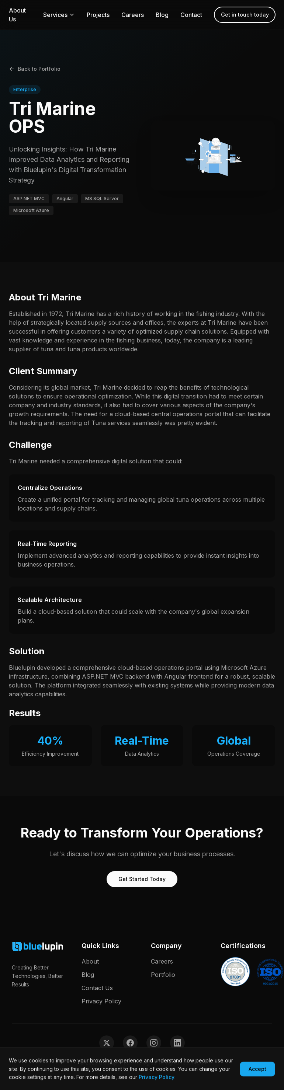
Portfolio (163, 974)
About (90, 961)
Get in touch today (245, 14)
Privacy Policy (101, 1001)
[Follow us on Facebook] (130, 1042)
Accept (257, 1070)
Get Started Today (142, 879)
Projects (98, 14)
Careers (132, 14)
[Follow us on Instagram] (153, 1042)
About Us (17, 15)
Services (59, 14)
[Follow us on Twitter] (106, 1042)
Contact (191, 14)
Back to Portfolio (34, 69)
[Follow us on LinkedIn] (177, 1042)
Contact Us (97, 988)
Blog (162, 14)
